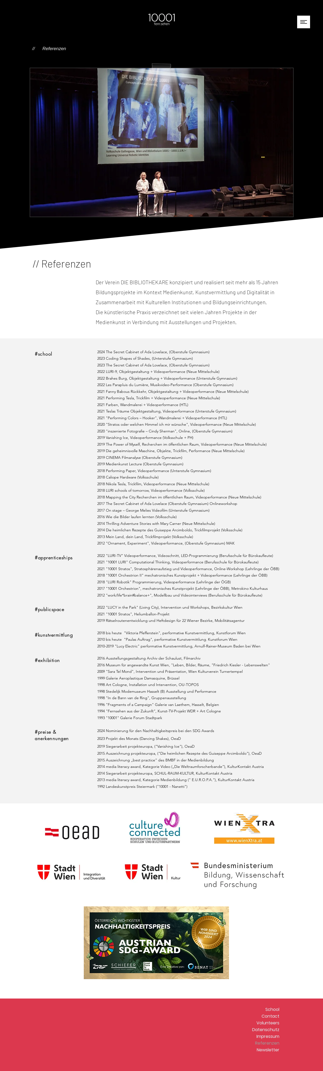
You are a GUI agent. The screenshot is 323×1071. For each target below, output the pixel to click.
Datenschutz (265, 1030)
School (272, 1009)
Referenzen (267, 1043)
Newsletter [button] (268, 1050)
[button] (303, 22)
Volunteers (267, 1023)
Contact (270, 1016)
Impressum (267, 1036)
